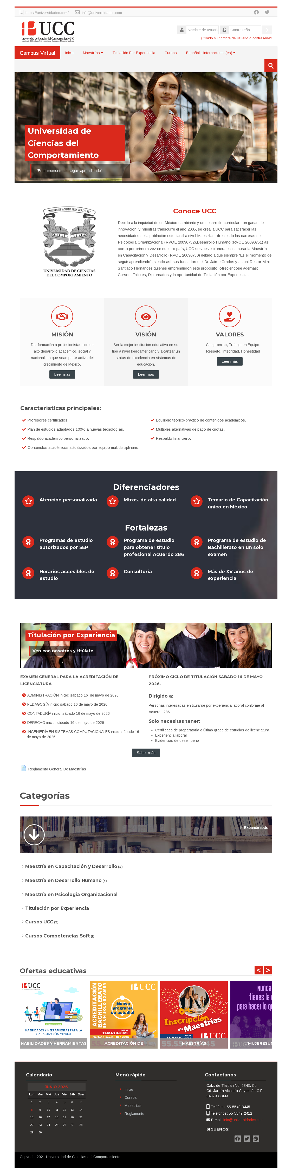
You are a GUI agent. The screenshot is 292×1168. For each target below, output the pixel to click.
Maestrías (93, 53)
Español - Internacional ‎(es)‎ (210, 53)
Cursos (171, 53)
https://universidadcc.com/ (47, 13)
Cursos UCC (39, 921)
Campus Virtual (37, 53)
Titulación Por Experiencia (133, 53)
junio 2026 (56, 1087)
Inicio (69, 53)
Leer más (62, 374)
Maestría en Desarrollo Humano (63, 880)
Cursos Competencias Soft (57, 936)
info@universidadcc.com (102, 13)
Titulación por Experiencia (57, 908)
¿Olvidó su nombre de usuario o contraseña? (236, 38)
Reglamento (134, 1114)
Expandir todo (256, 827)
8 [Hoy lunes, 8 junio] (32, 1109)
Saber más (146, 752)
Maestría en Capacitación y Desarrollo (71, 866)
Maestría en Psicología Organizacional (71, 894)
